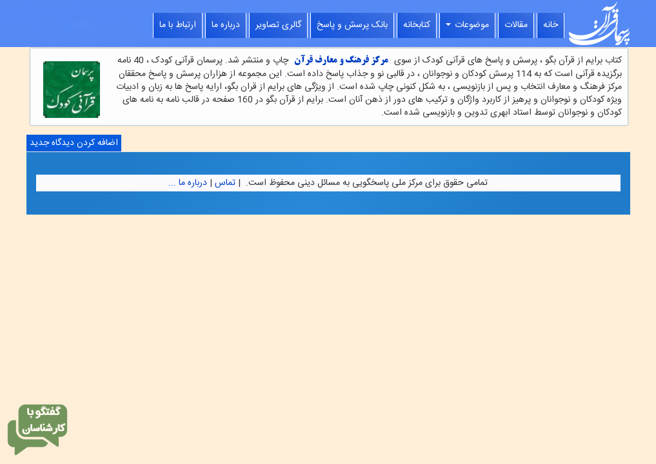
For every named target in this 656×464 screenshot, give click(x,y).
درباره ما (226, 25)
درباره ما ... (187, 183)
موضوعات (467, 25)
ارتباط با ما (177, 25)
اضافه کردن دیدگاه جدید (74, 143)
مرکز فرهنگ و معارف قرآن (341, 61)
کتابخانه (416, 25)
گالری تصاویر (278, 25)
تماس (225, 183)
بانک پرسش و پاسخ (352, 25)
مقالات (516, 25)
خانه (550, 25)
